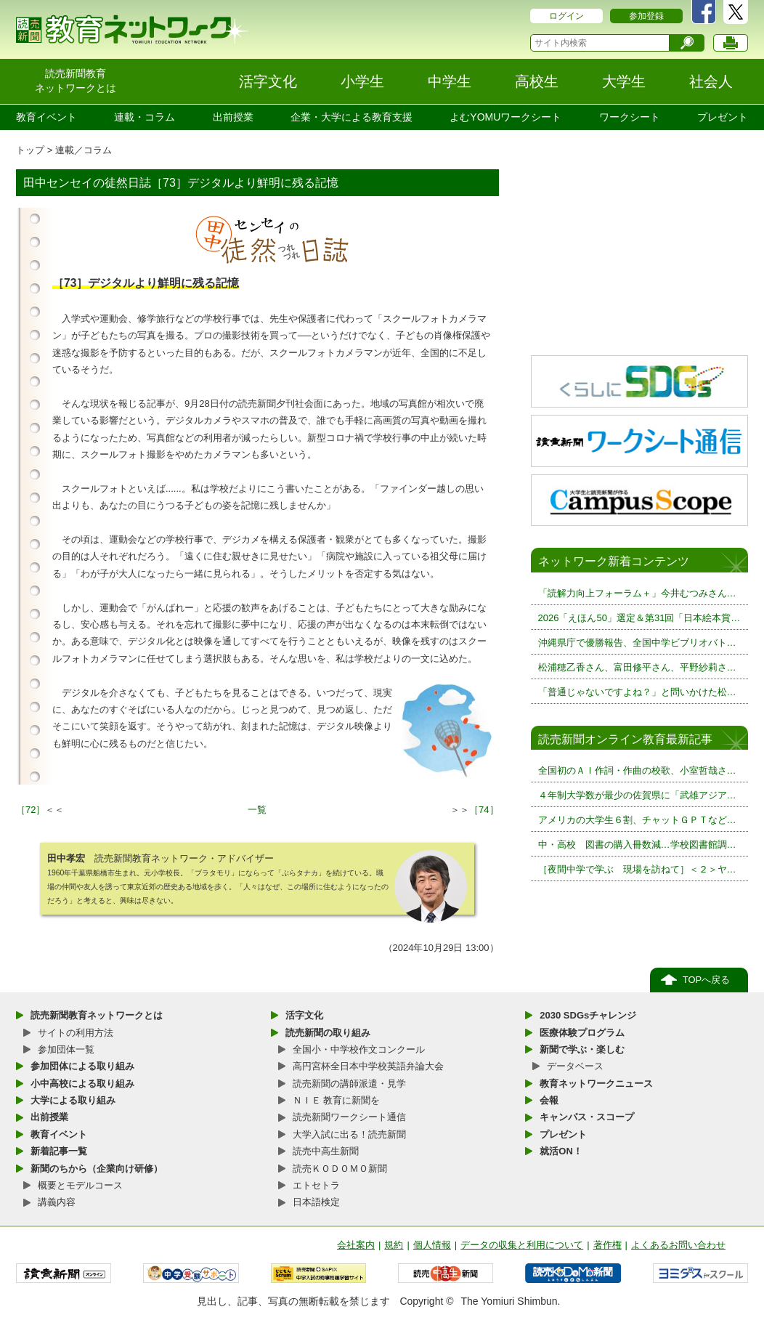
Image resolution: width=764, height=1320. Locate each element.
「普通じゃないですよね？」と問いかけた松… (637, 692)
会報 (549, 1100)
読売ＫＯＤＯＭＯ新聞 (340, 1168)
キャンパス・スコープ (587, 1117)
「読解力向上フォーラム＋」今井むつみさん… (637, 593)
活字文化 (304, 1015)
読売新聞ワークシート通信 (349, 1117)
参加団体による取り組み (82, 1066)
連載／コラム (83, 150)
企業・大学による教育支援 (351, 117)
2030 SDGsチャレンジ (588, 1015)
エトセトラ (316, 1185)
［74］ (483, 809)
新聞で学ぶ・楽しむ (582, 1049)
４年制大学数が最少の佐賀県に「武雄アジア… (637, 795)
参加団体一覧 (66, 1049)
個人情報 (432, 1244)
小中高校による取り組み (82, 1083)
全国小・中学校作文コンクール (359, 1049)
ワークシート (629, 117)
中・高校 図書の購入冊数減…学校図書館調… (637, 844)
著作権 (607, 1244)
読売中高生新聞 (326, 1151)
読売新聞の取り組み (327, 1032)
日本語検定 (316, 1201)
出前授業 (233, 117)
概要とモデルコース (80, 1185)
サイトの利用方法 (75, 1032)
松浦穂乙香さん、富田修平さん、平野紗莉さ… (637, 667)
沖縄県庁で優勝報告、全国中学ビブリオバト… (637, 642)
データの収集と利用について (521, 1244)
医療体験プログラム (582, 1032)
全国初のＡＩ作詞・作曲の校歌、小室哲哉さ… (637, 770)
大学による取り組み (73, 1100)
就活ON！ (561, 1151)
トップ (30, 150)
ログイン (566, 16)
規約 (393, 1244)
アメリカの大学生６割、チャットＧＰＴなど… (637, 819)
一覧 (257, 809)
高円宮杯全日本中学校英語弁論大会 (368, 1066)
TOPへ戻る (707, 979)
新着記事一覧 (59, 1151)
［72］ (30, 809)
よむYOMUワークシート (505, 117)
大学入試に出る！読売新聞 (349, 1134)
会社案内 (356, 1244)
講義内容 (57, 1201)
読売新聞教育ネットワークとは (97, 1015)
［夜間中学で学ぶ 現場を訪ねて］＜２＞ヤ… (637, 869)
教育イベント (46, 117)
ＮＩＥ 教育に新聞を (337, 1100)
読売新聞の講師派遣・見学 (349, 1083)
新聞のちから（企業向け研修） (97, 1168)
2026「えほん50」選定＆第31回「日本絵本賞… (639, 617)
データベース (575, 1066)
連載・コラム (144, 117)
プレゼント (722, 117)
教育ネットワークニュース (596, 1083)
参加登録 (646, 16)
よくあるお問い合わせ (678, 1244)
